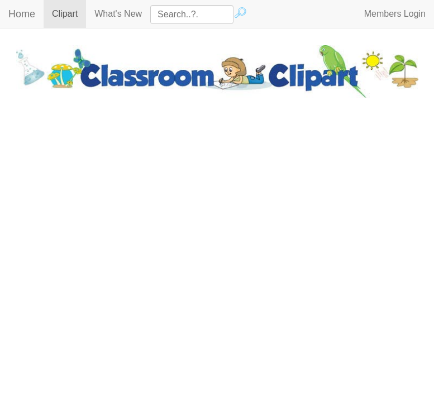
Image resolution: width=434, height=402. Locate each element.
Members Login (395, 13)
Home (21, 14)
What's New (118, 13)
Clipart (69, 13)
